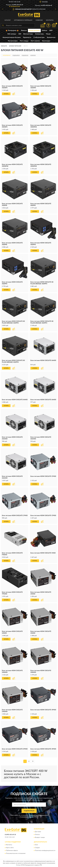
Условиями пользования (26, 816)
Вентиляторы (28, 34)
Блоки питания (34, 30)
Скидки (37, 847)
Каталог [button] (8, 20)
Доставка (38, 831)
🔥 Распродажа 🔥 (12, 30)
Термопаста (27, 37)
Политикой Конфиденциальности (38, 815)
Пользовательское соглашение (15, 853)
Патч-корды (24, 41)
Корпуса (24, 30)
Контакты (50, 20)
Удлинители (51, 37)
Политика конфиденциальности (45, 850)
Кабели (44, 30)
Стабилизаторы (39, 37)
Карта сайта (10, 847)
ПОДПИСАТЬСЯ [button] (29, 811)
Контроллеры (13, 41)
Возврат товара (40, 837)
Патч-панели (35, 41)
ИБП (50, 30)
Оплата (37, 834)
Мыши (48, 34)
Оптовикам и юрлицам (23, 20)
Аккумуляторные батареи (12, 37)
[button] (14, 6)
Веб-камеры (12, 34)
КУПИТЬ (6, 93)
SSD (19, 34)
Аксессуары (46, 41)
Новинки (39, 20)
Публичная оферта (12, 850)
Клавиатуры (39, 34)
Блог (36, 844)
